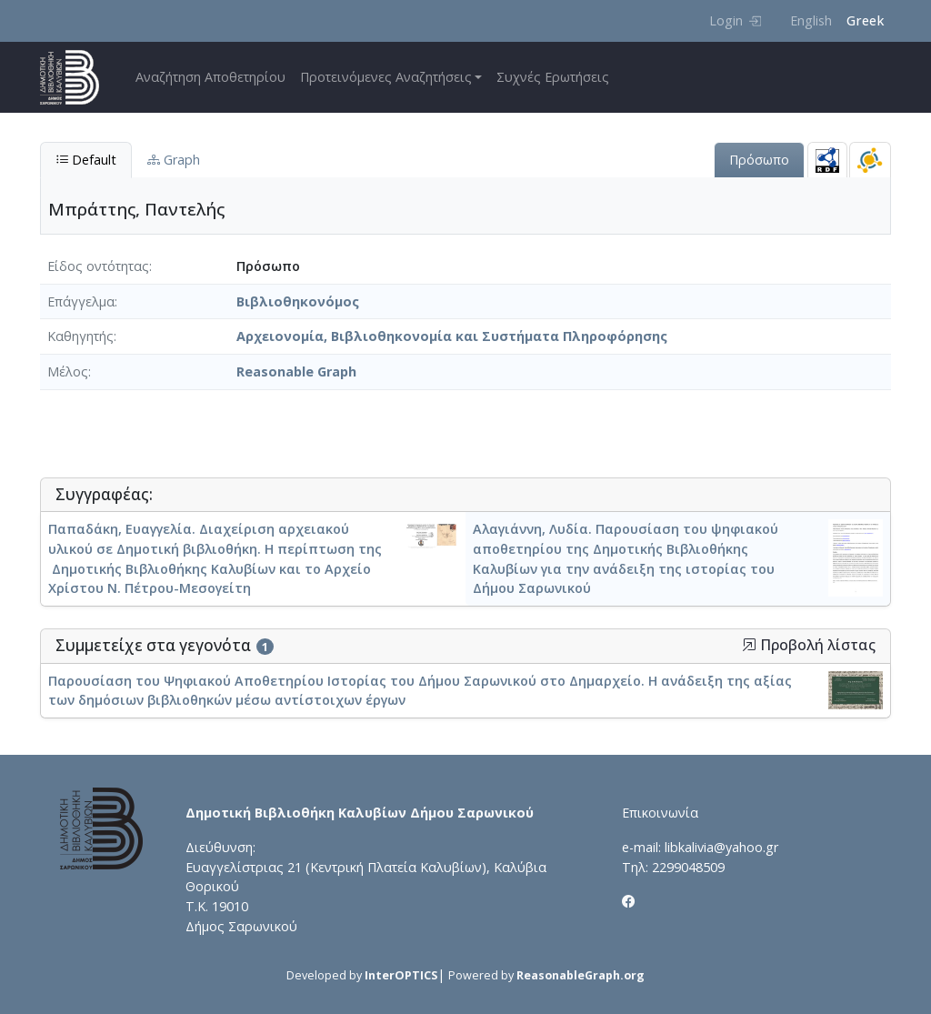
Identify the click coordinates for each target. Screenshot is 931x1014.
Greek (865, 20)
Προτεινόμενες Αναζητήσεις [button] (386, 76)
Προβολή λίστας (809, 645)
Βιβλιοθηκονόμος (297, 301)
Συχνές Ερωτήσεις (552, 76)
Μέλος (67, 371)
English (811, 20)
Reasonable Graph (296, 371)
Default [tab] (85, 159)
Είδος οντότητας (98, 266)
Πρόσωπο (759, 159)
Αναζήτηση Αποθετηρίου (210, 76)
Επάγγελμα (81, 301)
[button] (749, 645)
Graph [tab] (173, 159)
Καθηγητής (80, 336)
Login (735, 20)
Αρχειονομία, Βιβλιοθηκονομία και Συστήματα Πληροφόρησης (451, 336)
